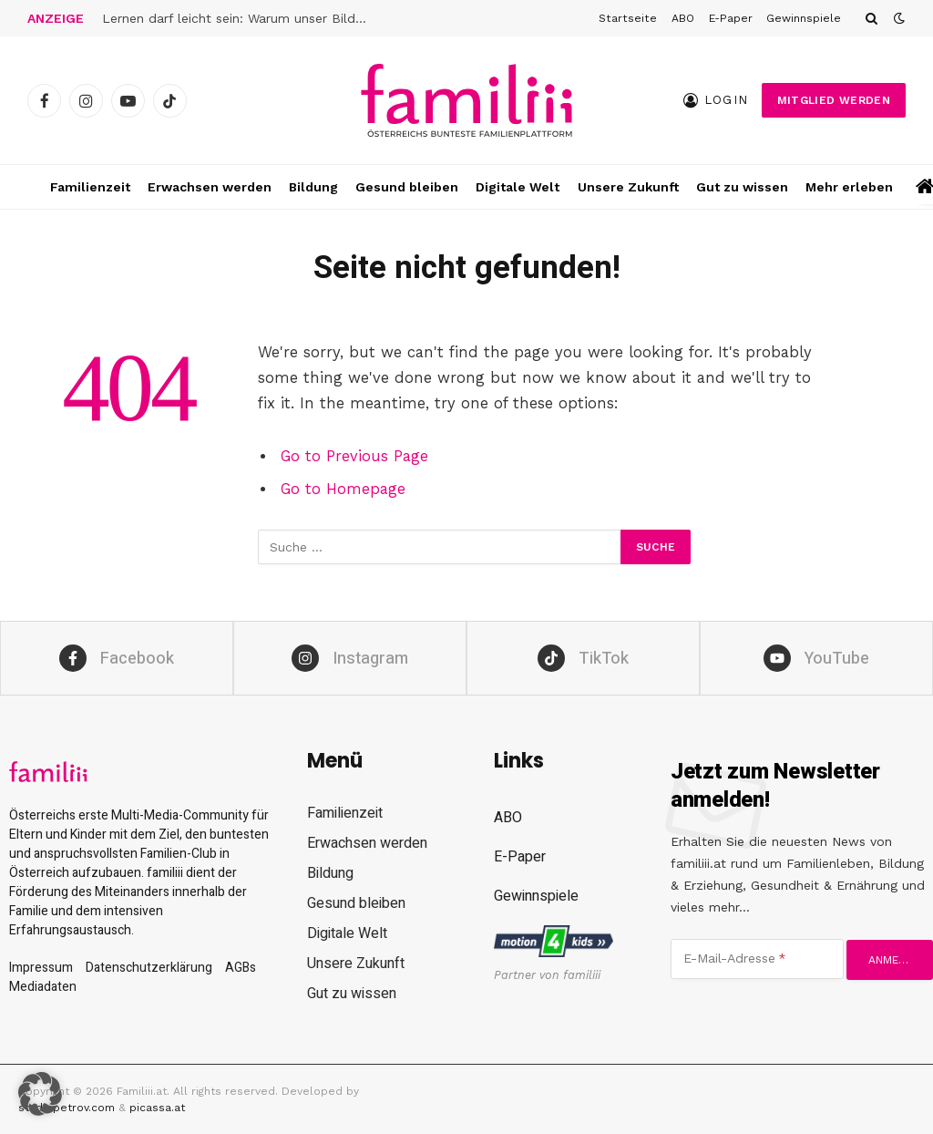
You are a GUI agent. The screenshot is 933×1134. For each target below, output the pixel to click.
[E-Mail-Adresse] (757, 959)
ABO (683, 18)
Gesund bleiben (406, 187)
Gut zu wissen (742, 187)
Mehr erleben (849, 187)
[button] (40, 1094)
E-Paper (731, 18)
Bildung (313, 187)
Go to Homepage (343, 489)
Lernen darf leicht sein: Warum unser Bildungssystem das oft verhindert (238, 18)
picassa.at (157, 1107)
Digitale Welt (517, 187)
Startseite (628, 18)
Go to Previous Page (354, 456)
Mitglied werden (833, 100)
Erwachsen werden (210, 187)
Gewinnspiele (803, 18)
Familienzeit (90, 187)
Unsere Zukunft (628, 187)
